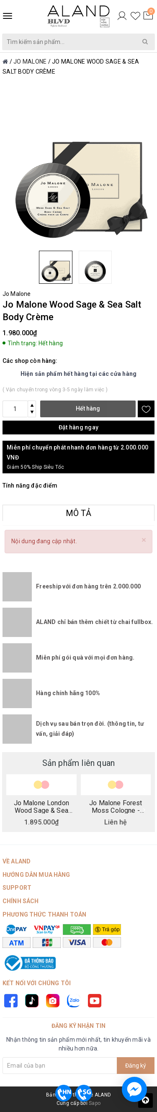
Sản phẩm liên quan (78, 763)
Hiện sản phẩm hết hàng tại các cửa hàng (79, 373)
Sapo (94, 1103)
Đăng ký (135, 1065)
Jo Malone (17, 293)
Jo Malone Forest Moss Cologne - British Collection (115, 806)
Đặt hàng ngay (78, 427)
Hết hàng (88, 408)
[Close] (144, 540)
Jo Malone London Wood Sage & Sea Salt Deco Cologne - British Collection (41, 806)
